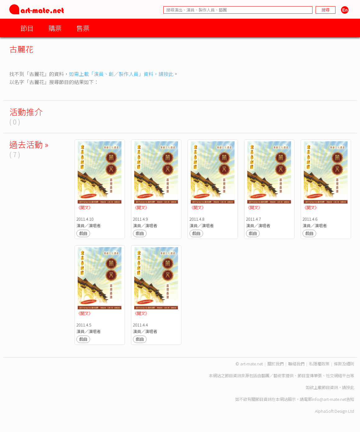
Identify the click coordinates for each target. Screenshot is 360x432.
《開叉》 (84, 207)
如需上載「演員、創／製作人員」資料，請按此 (121, 73)
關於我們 (275, 364)
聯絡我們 (296, 364)
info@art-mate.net (329, 399)
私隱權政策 (319, 364)
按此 (350, 387)
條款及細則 (344, 364)
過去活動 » (28, 144)
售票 (82, 28)
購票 (55, 28)
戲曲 (83, 233)
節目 (27, 28)
